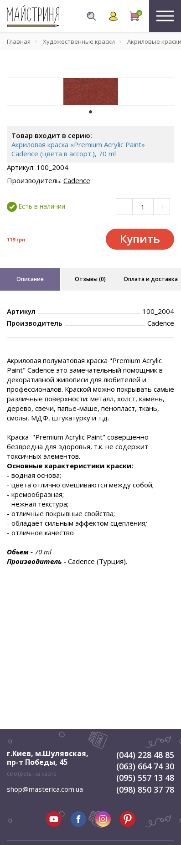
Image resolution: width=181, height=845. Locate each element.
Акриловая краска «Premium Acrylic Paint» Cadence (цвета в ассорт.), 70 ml (78, 149)
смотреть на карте (32, 774)
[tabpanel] (90, 91)
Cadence (76, 180)
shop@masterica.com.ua (45, 789)
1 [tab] (90, 112)
